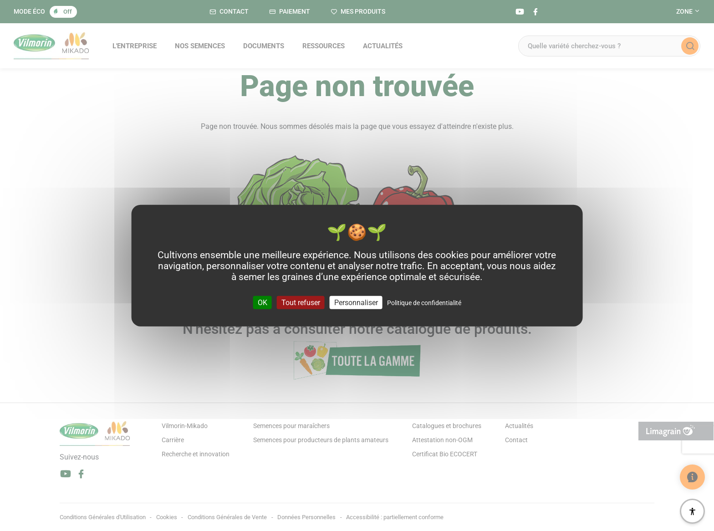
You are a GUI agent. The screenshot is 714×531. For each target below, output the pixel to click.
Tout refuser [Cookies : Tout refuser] (300, 302)
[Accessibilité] (692, 511)
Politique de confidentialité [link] (424, 302)
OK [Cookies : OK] (262, 302)
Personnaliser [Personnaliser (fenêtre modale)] (356, 302)
